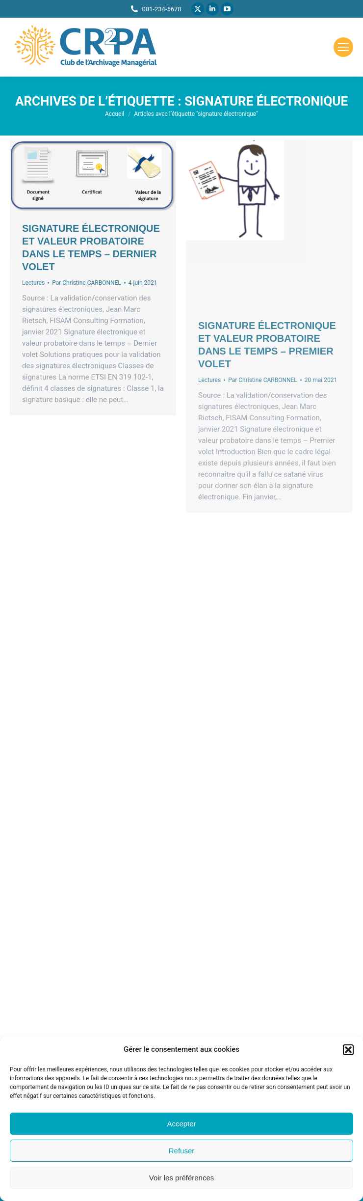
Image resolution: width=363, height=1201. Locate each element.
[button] (348, 1050)
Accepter (181, 1123)
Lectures (33, 282)
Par (86, 282)
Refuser (182, 1150)
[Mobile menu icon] (343, 47)
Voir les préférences (181, 1178)
